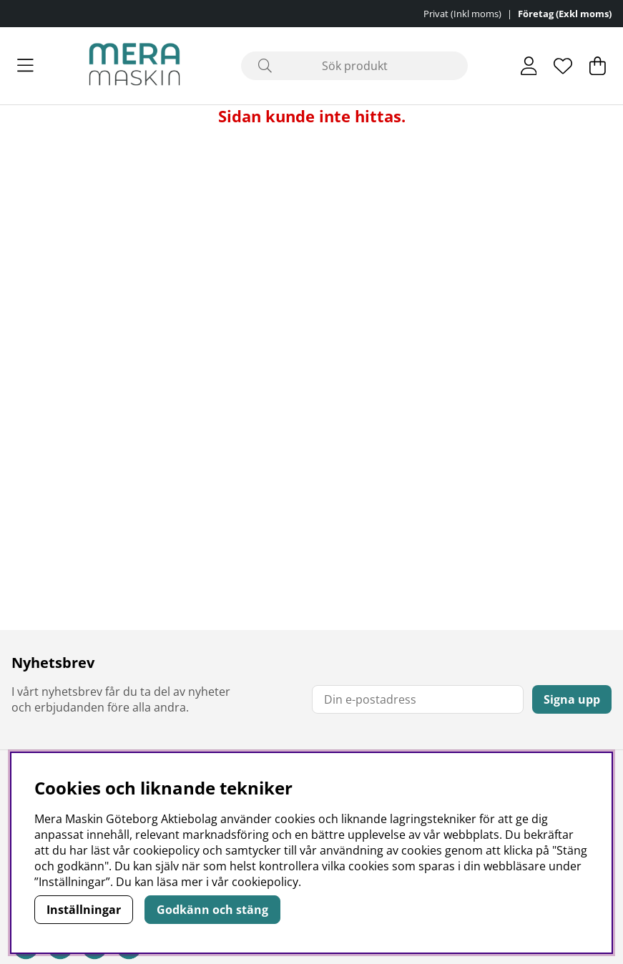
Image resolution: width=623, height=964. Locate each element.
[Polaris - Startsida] (134, 66)
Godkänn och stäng (212, 910)
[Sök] (355, 65)
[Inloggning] (529, 66)
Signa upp (572, 699)
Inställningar (83, 910)
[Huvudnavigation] (25, 66)
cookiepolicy (265, 882)
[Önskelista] (563, 66)
